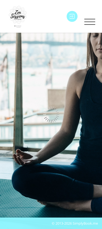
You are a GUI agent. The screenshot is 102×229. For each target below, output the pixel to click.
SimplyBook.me (85, 223)
